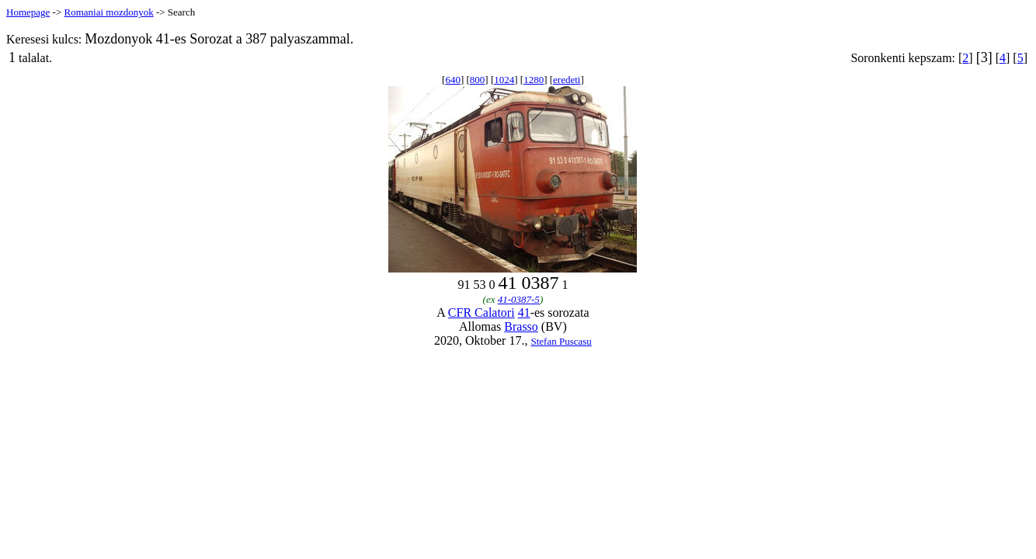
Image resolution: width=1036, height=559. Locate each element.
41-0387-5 (519, 299)
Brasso (521, 326)
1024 (504, 79)
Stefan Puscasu (560, 341)
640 (453, 79)
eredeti (566, 79)
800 (477, 79)
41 (524, 312)
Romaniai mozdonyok (108, 12)
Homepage (28, 12)
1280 (533, 79)
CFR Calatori (481, 312)
